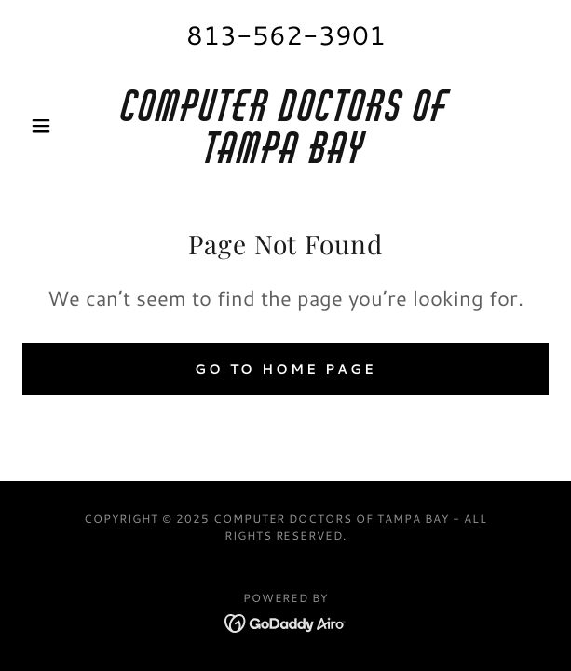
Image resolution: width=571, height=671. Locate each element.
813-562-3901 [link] (286, 34)
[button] (62, 125)
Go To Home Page (286, 369)
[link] (286, 125)
